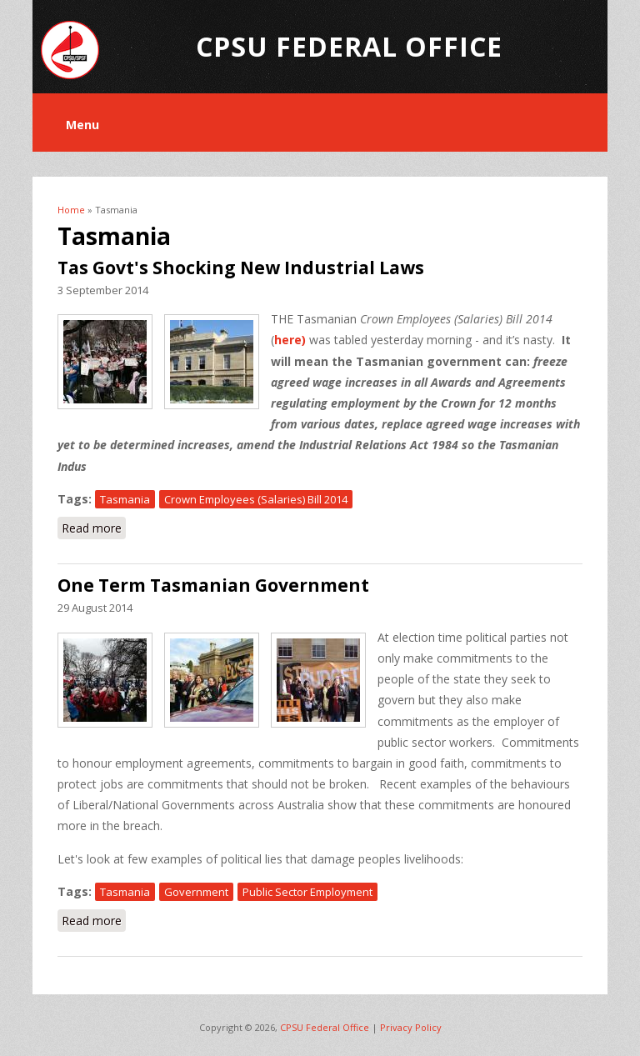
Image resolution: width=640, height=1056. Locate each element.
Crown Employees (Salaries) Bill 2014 (256, 499)
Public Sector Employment (307, 891)
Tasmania (125, 499)
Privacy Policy (411, 1027)
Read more (94, 527)
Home (71, 209)
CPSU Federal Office (324, 1027)
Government (196, 891)
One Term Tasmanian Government (213, 585)
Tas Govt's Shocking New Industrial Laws (241, 267)
